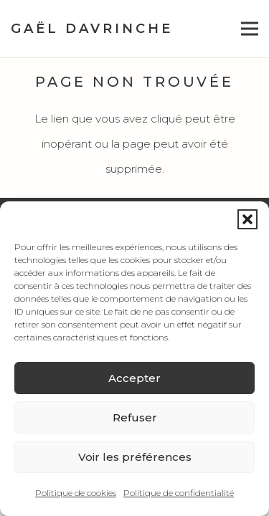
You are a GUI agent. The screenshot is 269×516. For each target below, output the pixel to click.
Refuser (135, 417)
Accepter (134, 378)
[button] (247, 219)
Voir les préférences (135, 457)
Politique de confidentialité (178, 492)
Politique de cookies (75, 492)
